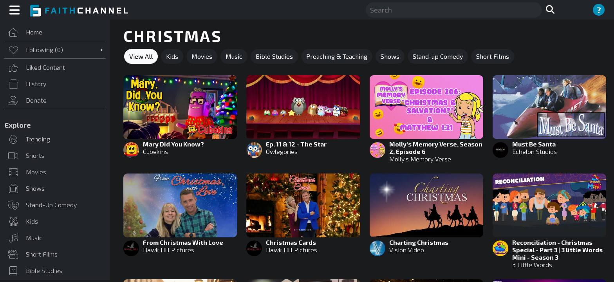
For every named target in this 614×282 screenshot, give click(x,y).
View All (141, 56)
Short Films (492, 56)
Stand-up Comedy (438, 56)
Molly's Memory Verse (420, 159)
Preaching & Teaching (336, 56)
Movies (201, 56)
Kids (172, 56)
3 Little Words (532, 264)
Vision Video (406, 249)
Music (234, 56)
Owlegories (282, 151)
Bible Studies (274, 56)
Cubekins (155, 151)
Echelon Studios (534, 151)
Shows (390, 56)
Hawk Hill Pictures (168, 249)
